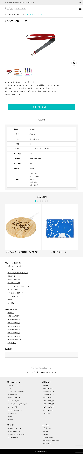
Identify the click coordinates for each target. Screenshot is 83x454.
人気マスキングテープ (14, 428)
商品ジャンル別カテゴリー (14, 263)
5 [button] (45, 201)
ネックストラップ (14, 283)
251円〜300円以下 (14, 329)
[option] (23, 228)
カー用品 (11, 303)
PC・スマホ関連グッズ (15, 293)
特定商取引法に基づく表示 (51, 440)
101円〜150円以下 (14, 319)
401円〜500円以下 (14, 336)
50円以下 (11, 313)
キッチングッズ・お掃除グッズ (18, 286)
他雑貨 (10, 299)
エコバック (11, 269)
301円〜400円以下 (14, 333)
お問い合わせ (47, 444)
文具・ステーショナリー (16, 266)
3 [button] (40, 201)
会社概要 (45, 434)
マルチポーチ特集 (13, 437)
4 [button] (42, 201)
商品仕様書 (41, 120)
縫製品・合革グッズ (14, 279)
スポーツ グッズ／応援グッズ (18, 273)
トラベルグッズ (13, 296)
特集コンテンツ (11, 425)
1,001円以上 (12, 343)
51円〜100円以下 (13, 316)
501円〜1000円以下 (14, 339)
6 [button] (47, 201)
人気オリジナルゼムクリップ (16, 434)
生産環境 (45, 431)
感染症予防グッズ (14, 276)
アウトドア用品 (13, 289)
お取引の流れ (47, 428)
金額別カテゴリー (11, 309)
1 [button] (35, 201)
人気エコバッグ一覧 (14, 431)
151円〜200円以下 (14, 323)
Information (45, 425)
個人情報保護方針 (48, 437)
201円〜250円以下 (14, 326)
